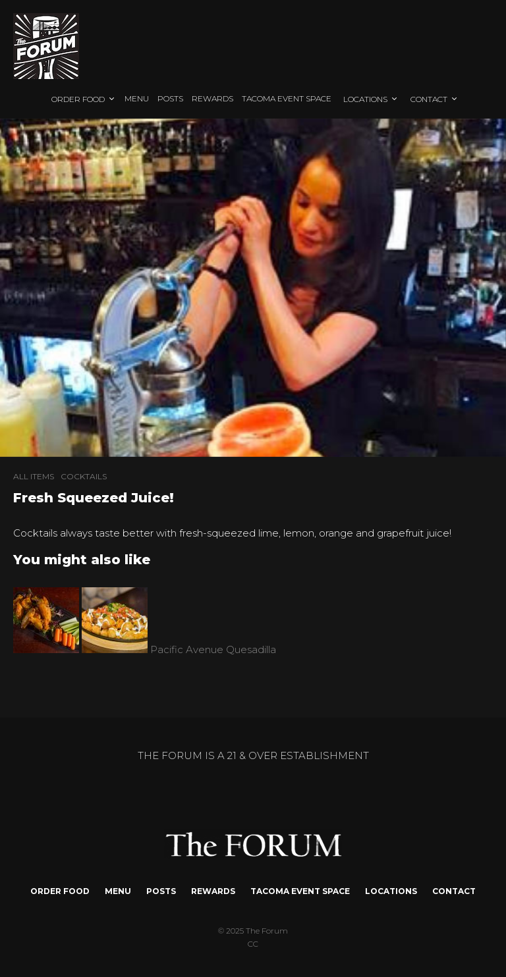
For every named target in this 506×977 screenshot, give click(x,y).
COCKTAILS (84, 476)
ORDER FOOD (78, 99)
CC (253, 944)
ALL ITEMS (33, 476)
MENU (137, 98)
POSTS (170, 98)
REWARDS (212, 98)
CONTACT (428, 99)
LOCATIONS (365, 99)
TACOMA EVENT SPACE (286, 98)
